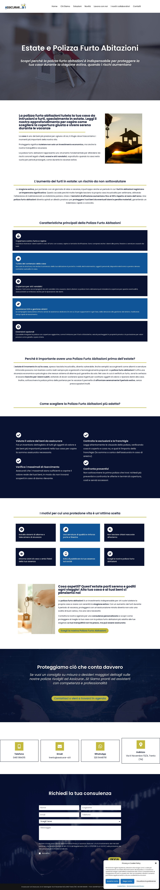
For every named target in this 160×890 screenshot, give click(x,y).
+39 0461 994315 (82, 887)
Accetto (46, 853)
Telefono (19, 753)
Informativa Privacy (71, 844)
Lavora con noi (101, 6)
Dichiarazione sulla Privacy (135, 886)
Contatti (137, 6)
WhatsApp (100, 753)
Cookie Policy (121, 886)
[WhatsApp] (100, 746)
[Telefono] (19, 746)
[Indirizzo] (141, 744)
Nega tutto (127, 881)
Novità (88, 6)
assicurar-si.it (27, 887)
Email (60, 753)
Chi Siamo (65, 6)
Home (54, 6)
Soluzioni (77, 6)
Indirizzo (140, 752)
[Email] (60, 746)
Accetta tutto (112, 881)
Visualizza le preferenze (146, 881)
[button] (156, 863)
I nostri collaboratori (120, 6)
